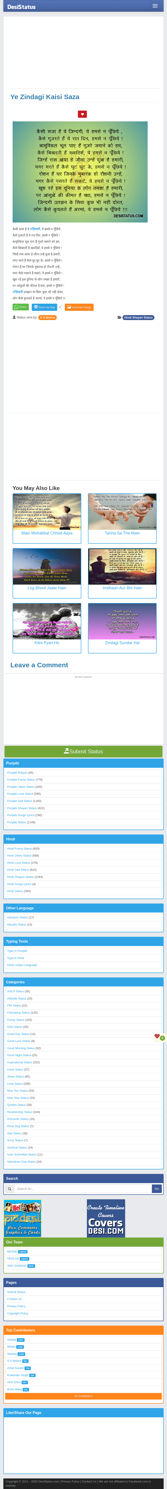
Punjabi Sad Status (19, 801)
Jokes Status (15, 1076)
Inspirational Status (19, 1062)
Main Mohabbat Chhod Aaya (46, 533)
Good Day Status (18, 1034)
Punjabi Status (16, 822)
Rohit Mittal (14, 1389)
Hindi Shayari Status (138, 317)
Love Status (15, 1083)
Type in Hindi (15, 958)
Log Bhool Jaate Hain (46, 588)
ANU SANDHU (17, 1265)
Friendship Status (18, 1012)
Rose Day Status (18, 1126)
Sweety (12, 1353)
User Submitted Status (21, 1154)
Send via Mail (44, 307)
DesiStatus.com (48, 1481)
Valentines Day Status (21, 1161)
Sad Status (14, 1133)
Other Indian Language (22, 965)
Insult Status (15, 1069)
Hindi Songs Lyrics (19, 884)
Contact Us (14, 1299)
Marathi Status (16, 924)
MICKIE (12, 1251)
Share (22, 307)
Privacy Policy (16, 1306)
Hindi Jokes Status (19, 855)
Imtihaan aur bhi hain (122, 588)
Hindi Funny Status (19, 848)
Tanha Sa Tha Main (122, 533)
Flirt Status (14, 1005)
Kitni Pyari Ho (47, 643)
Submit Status (16, 1292)
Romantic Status (18, 1119)
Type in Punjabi (17, 951)
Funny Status (16, 1020)
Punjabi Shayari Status (22, 808)
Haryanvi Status (17, 917)
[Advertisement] (84, 54)
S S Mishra (47, 317)
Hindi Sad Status (18, 869)
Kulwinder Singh (17, 1375)
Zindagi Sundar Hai (122, 643)
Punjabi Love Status (20, 793)
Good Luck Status (18, 1041)
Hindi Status (15, 891)
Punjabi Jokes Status (20, 786)
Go (157, 1189)
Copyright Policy (17, 1313)
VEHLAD (13, 1258)
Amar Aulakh (15, 1368)
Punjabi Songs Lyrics (20, 815)
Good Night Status (19, 1055)
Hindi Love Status (18, 862)
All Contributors (83, 1396)
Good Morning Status (21, 1048)
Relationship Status (19, 1112)
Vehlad (11, 1339)
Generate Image (79, 307)
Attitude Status (16, 998)
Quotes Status (16, 1104)
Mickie (11, 1346)
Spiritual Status (17, 1147)
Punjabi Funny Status (21, 779)
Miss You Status (17, 1090)
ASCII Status (15, 991)
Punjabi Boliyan (17, 772)
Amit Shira (14, 1382)
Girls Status (14, 1026)
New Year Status (18, 1098)
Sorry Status (15, 1140)
